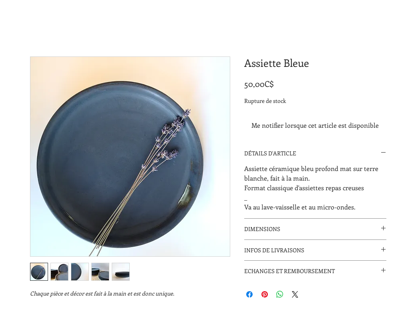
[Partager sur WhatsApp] (280, 294)
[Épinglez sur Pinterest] (264, 294)
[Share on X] (295, 294)
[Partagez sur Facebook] (249, 294)
